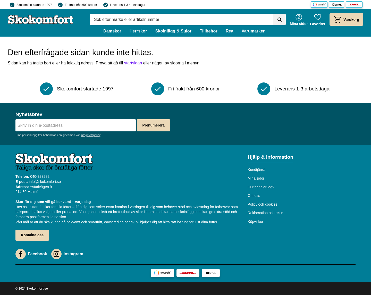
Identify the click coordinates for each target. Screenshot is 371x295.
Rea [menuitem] (229, 31)
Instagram (73, 254)
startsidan (133, 63)
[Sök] (279, 20)
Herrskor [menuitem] (138, 31)
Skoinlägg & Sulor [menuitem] (173, 31)
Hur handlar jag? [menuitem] (261, 187)
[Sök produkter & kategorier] (181, 20)
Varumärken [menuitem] (254, 31)
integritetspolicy (90, 135)
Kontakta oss (32, 235)
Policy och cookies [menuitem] (262, 204)
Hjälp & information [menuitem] (270, 157)
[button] (317, 19)
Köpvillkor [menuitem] (255, 222)
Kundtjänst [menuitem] (256, 169)
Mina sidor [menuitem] (256, 178)
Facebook (37, 254)
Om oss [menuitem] (254, 195)
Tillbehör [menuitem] (208, 31)
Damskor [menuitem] (112, 31)
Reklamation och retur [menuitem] (265, 213)
